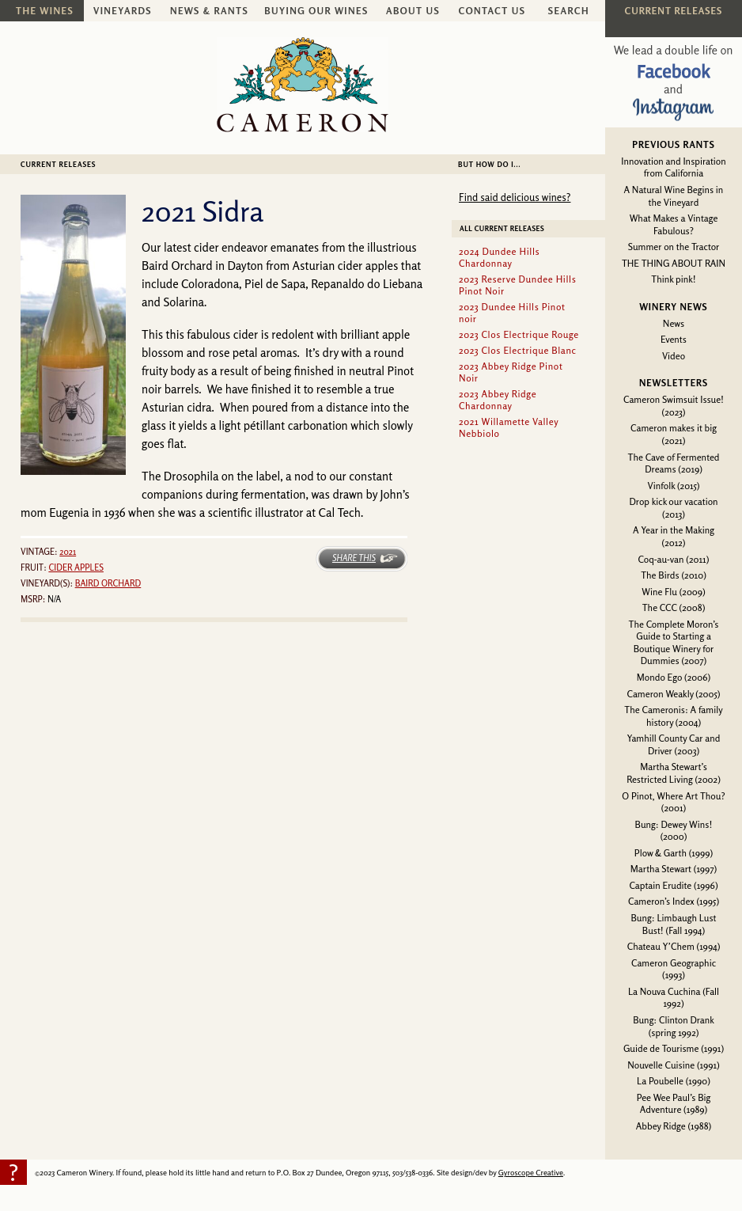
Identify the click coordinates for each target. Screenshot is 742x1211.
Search (568, 11)
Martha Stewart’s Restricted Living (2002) (674, 773)
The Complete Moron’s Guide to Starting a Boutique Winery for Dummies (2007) (674, 642)
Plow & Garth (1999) (674, 853)
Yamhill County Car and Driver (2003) (674, 744)
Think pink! (673, 279)
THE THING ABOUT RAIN (673, 263)
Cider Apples (76, 567)
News (673, 323)
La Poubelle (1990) (673, 1081)
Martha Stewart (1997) (673, 869)
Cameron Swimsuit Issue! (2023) (673, 405)
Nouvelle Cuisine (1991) (673, 1065)
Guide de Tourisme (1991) (673, 1048)
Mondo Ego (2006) (673, 677)
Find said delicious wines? (514, 197)
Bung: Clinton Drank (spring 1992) (673, 1026)
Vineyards (122, 11)
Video (673, 356)
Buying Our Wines (316, 11)
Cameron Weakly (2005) (673, 694)
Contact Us (492, 11)
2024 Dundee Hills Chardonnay (499, 257)
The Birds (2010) (673, 575)
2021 (67, 551)
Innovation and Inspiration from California (673, 167)
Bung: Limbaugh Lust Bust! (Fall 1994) (673, 924)
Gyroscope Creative (530, 1172)
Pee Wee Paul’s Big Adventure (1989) (674, 1103)
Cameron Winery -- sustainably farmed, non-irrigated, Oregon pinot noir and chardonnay (302, 84)
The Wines (45, 11)
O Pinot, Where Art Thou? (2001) (673, 802)
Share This (354, 558)
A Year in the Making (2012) (673, 536)
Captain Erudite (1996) (673, 885)
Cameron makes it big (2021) (673, 434)
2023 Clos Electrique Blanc (518, 350)
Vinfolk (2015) (674, 486)
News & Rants (209, 11)
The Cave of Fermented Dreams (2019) (674, 463)
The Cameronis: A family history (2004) (673, 716)
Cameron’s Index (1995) (673, 901)
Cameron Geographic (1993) (673, 969)
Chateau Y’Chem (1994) (674, 946)
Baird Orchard (108, 583)
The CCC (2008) (674, 607)
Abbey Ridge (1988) (673, 1126)
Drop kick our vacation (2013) (673, 507)
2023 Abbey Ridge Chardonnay (497, 400)
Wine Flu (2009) (673, 592)
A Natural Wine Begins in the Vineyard (674, 196)
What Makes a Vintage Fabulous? (674, 224)
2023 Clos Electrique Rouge (519, 334)
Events (674, 339)
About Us (413, 11)
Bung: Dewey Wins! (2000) (674, 830)
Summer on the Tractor (674, 246)
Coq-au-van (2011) (674, 559)
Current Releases (58, 164)
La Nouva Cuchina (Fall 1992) (673, 997)
